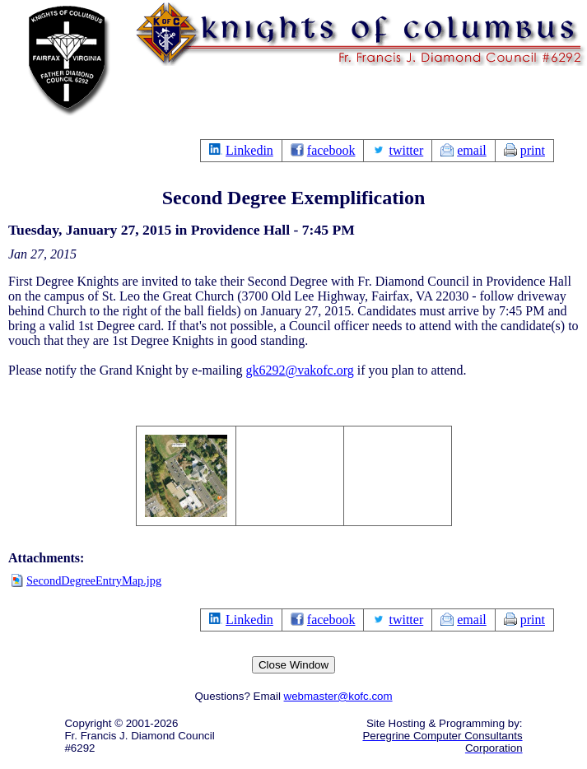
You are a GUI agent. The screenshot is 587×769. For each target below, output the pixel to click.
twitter (406, 150)
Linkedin (249, 150)
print (532, 150)
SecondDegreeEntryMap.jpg (93, 580)
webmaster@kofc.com (338, 696)
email (472, 150)
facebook (331, 150)
